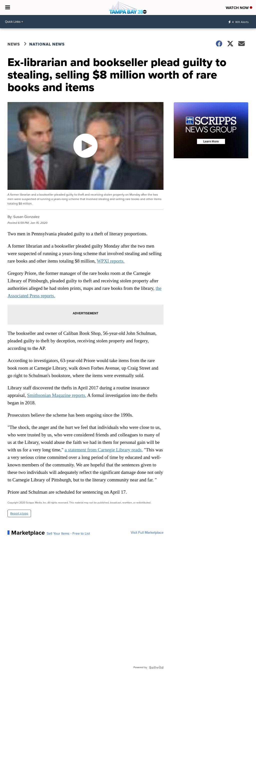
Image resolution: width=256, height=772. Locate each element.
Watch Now (239, 8)
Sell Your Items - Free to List (68, 533)
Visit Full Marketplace (147, 532)
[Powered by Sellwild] (156, 667)
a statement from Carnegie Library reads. (104, 449)
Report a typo (19, 513)
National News (47, 44)
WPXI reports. (110, 261)
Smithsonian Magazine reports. (56, 395)
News (14, 44)
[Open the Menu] (8, 7)
